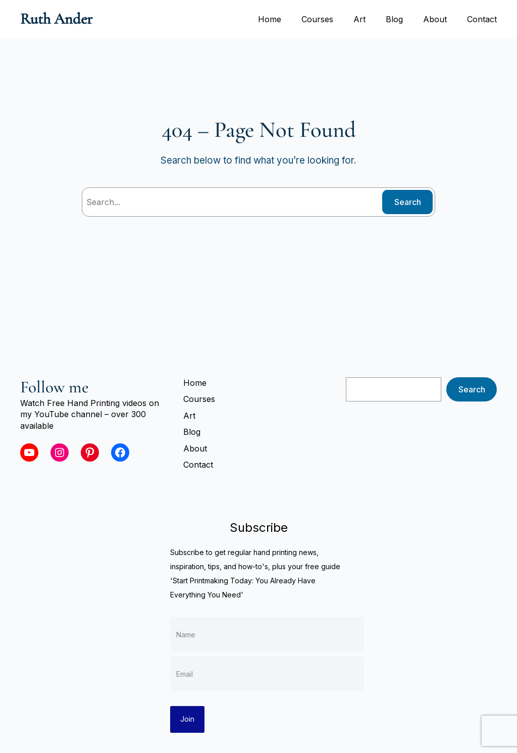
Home (269, 19)
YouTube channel (68, 414)
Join (187, 719)
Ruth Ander (56, 19)
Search (407, 202)
